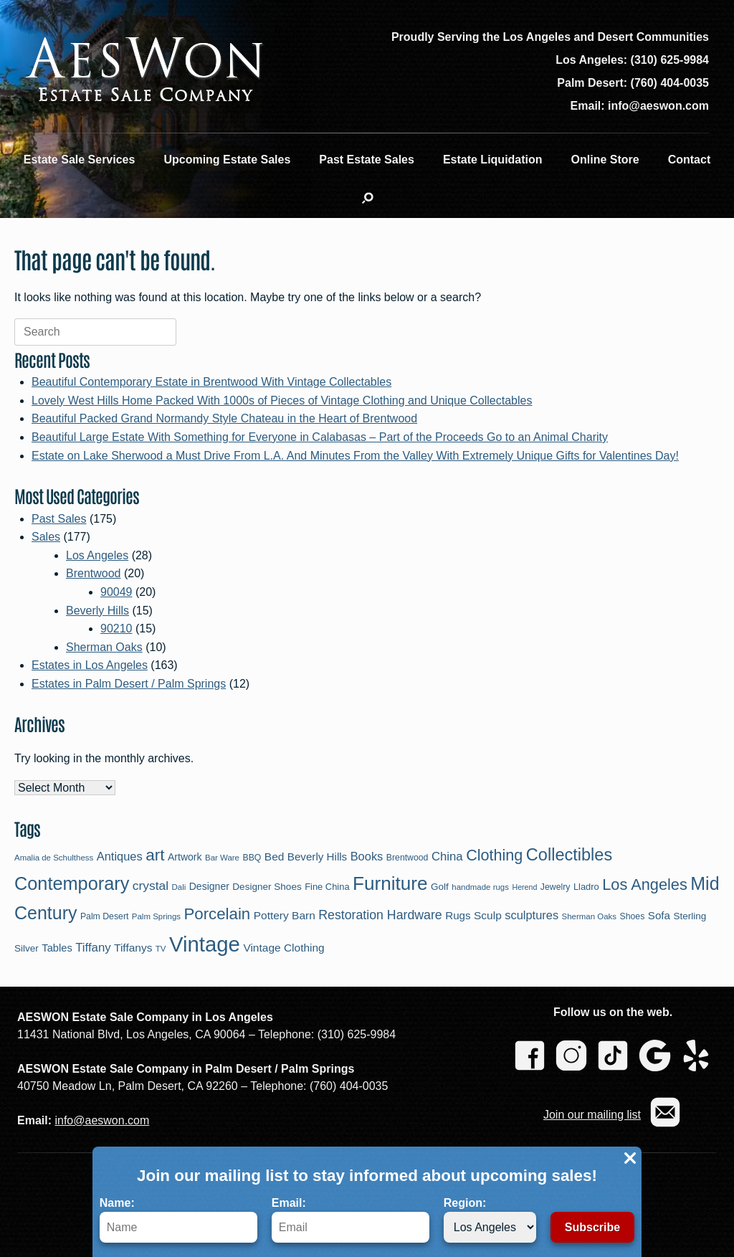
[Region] (490, 1227)
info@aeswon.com (101, 1120)
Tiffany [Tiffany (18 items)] (92, 947)
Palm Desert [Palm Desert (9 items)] (104, 916)
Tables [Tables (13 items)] (57, 948)
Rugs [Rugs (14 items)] (457, 915)
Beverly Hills (97, 610)
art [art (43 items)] (155, 855)
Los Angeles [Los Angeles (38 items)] (644, 884)
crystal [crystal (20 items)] (150, 885)
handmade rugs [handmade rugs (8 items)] (480, 887)
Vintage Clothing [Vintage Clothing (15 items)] (283, 947)
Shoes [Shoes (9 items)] (632, 916)
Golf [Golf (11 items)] (440, 886)
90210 (116, 628)
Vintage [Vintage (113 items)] (204, 944)
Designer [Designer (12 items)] (209, 886)
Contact (689, 159)
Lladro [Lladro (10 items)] (586, 886)
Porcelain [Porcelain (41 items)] (217, 914)
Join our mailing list (592, 1115)
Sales (46, 537)
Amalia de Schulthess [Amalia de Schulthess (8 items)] (53, 857)
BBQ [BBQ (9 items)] (251, 858)
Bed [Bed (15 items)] (274, 856)
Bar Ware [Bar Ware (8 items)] (222, 857)
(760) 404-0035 (670, 83)
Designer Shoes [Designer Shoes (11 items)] (266, 886)
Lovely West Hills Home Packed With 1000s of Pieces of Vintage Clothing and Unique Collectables (282, 400)
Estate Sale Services (79, 159)
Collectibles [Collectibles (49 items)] (569, 854)
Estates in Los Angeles (90, 665)
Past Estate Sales (366, 159)
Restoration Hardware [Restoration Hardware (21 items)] (380, 915)
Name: (178, 1220)
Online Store (605, 159)
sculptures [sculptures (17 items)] (531, 915)
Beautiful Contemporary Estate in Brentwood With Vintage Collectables (211, 382)
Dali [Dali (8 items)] (178, 887)
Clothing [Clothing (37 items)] (494, 855)
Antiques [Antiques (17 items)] (120, 856)
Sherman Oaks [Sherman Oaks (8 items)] (589, 916)
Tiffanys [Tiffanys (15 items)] (133, 947)
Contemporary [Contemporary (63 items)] (71, 883)
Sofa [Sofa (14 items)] (659, 915)
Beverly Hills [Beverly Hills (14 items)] (317, 856)
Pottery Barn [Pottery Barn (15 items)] (284, 915)
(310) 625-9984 (670, 60)
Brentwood (93, 573)
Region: (490, 1220)
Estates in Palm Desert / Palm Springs (129, 684)
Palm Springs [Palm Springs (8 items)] (156, 916)
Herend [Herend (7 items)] (524, 887)
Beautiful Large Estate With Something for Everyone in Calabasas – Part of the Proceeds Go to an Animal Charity (320, 437)
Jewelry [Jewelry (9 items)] (555, 887)
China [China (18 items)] (447, 856)
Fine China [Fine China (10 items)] (327, 886)
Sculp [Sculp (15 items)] (488, 915)
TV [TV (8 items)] (161, 948)
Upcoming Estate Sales (226, 159)
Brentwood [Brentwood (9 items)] (407, 858)
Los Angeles (97, 555)
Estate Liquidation (493, 159)
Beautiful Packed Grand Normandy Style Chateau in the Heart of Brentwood (224, 418)
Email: (350, 1220)
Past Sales (59, 519)
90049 (116, 592)
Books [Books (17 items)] (367, 856)
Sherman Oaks (104, 647)
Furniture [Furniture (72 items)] (390, 883)
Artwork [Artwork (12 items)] (185, 857)
